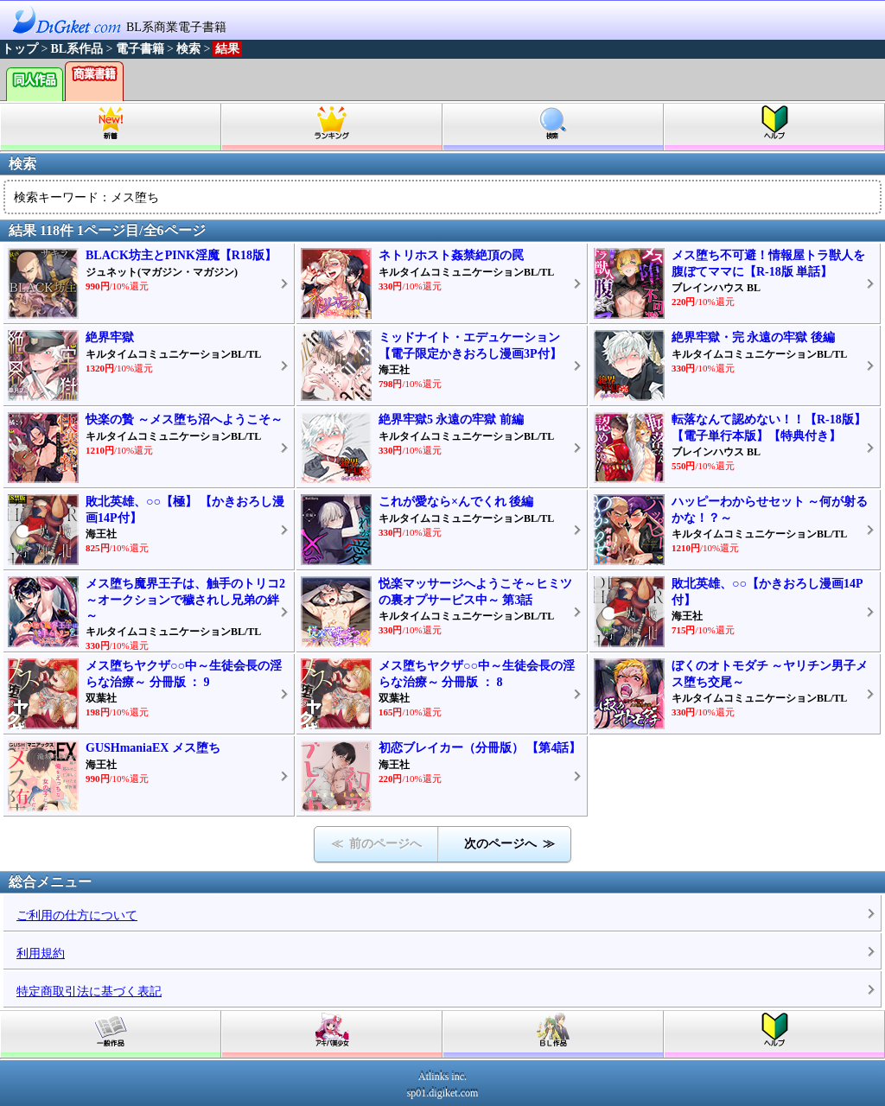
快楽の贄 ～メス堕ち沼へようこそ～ (184, 419)
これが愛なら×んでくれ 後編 (456, 501)
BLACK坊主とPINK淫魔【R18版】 (181, 255)
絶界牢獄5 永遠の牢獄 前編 (451, 419)
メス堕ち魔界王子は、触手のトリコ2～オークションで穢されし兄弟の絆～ (185, 599)
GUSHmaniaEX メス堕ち (153, 747)
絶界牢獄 (110, 337)
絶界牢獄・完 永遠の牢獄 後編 (753, 337)
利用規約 (40, 953)
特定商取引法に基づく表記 (89, 991)
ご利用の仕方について (76, 915)
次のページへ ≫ (509, 843)
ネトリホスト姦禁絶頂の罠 (451, 255)
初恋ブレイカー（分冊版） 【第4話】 (480, 747)
